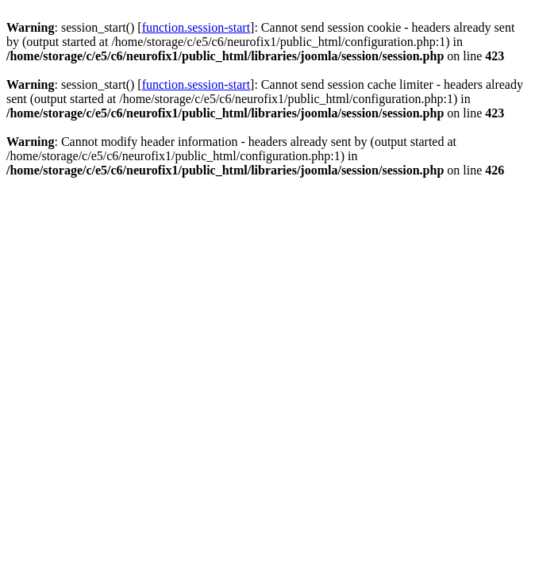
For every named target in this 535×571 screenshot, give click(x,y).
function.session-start (196, 27)
